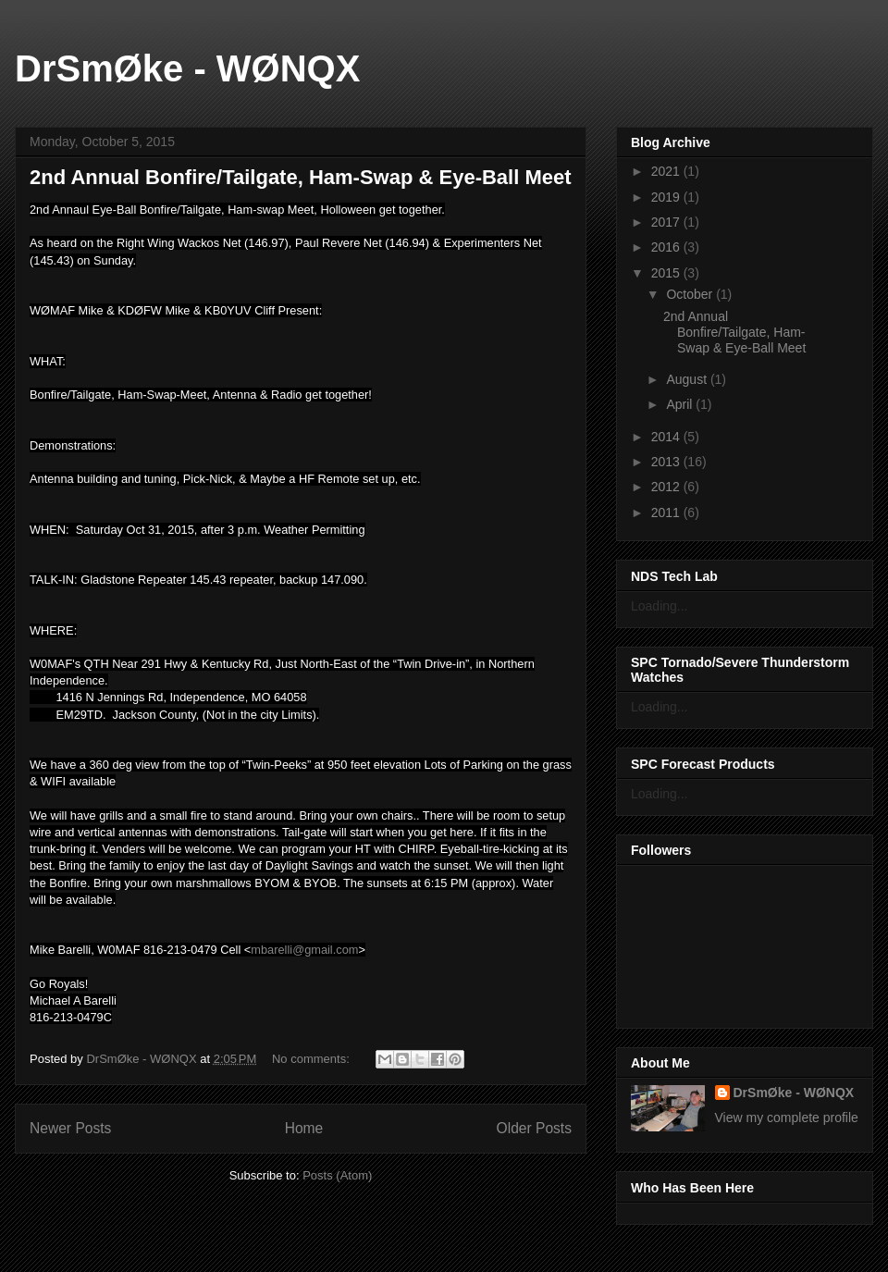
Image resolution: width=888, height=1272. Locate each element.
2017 (667, 222)
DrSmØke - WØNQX (187, 68)
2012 (667, 486)
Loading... (659, 606)
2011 (667, 512)
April (681, 404)
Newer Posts (70, 1128)
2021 (667, 171)
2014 (667, 436)
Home (304, 1128)
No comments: (312, 1059)
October (691, 294)
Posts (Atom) (337, 1175)
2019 (667, 197)
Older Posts (534, 1128)
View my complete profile (786, 1117)
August (687, 379)
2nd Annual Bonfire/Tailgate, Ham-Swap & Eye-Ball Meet (301, 177)
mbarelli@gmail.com (304, 950)
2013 (667, 461)
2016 (667, 247)
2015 (667, 273)
